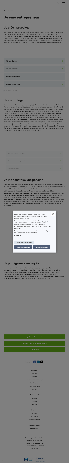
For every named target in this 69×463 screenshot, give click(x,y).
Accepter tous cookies (23, 247)
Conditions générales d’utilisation (34, 438)
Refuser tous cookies (42, 247)
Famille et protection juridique (34, 380)
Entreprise (34, 398)
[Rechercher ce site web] (57, 3)
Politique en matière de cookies (34, 443)
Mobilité (34, 373)
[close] (53, 214)
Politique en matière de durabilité (34, 445)
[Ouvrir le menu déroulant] (63, 3)
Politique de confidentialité (34, 440)
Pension (34, 389)
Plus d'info (17, 235)
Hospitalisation (34, 383)
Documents (34, 416)
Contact (34, 413)
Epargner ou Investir (34, 386)
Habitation (34, 376)
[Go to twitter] (42, 362)
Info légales (34, 448)
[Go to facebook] (35, 362)
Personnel (34, 401)
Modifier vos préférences (24, 242)
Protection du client (34, 419)
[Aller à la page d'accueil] (5, 3)
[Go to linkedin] (38, 362)
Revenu (34, 404)
